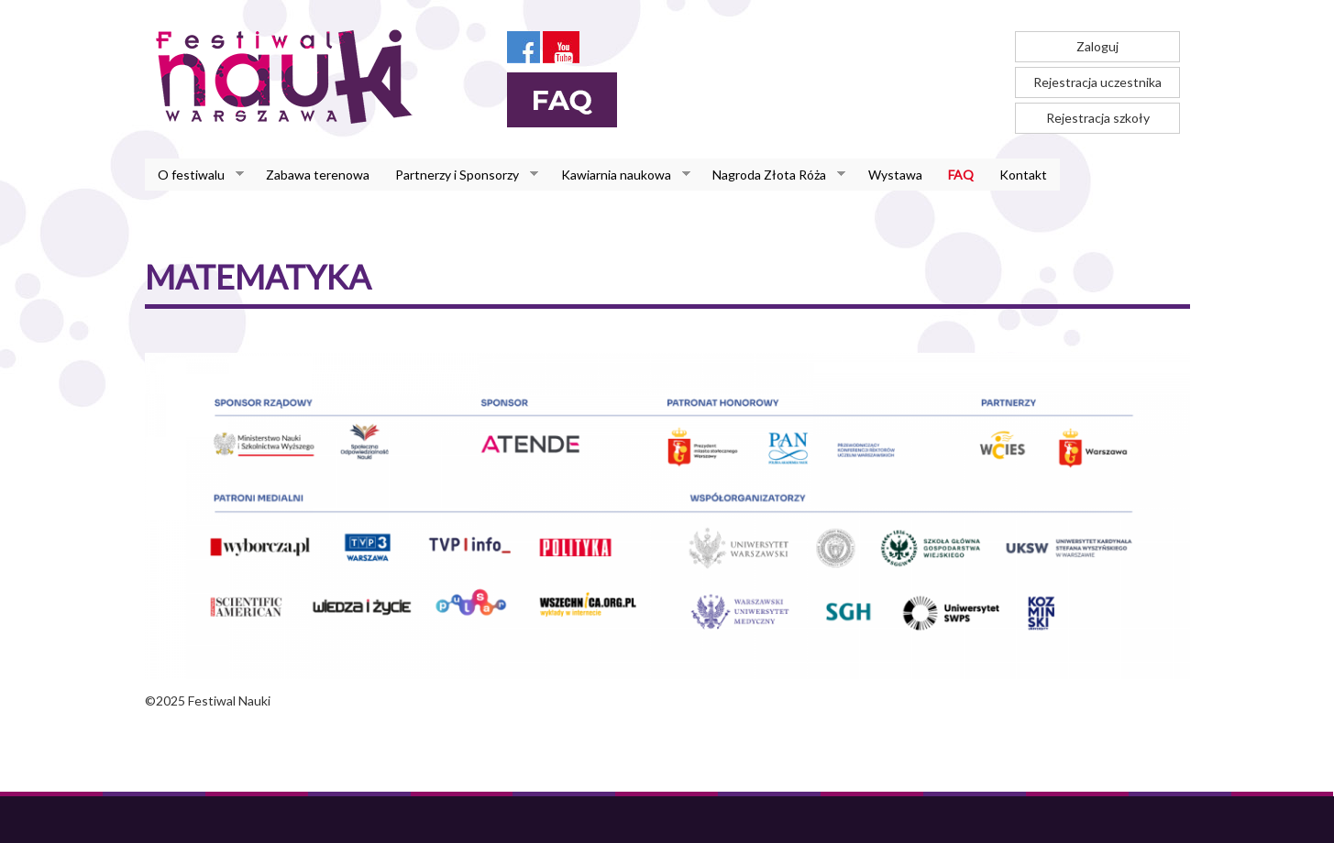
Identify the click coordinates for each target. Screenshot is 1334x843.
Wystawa (895, 174)
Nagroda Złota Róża (772, 175)
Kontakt (1023, 174)
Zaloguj (1097, 46)
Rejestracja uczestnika (1097, 82)
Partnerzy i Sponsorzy (460, 175)
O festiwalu (194, 175)
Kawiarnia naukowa (619, 175)
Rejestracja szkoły (1098, 118)
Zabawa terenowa (317, 174)
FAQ (961, 174)
